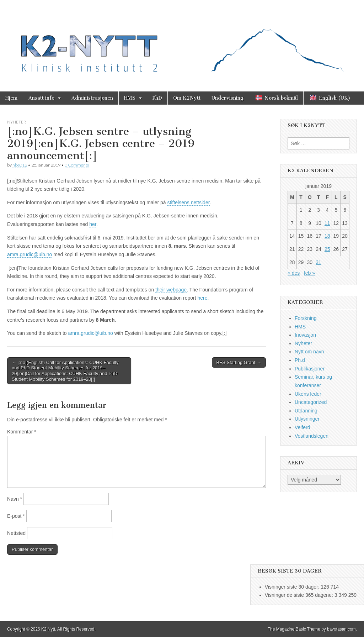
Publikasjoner (310, 369)
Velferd (302, 427)
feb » (309, 273)
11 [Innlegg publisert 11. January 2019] (327, 223)
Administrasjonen (92, 98)
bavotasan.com (341, 629)
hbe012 (19, 165)
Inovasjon (305, 335)
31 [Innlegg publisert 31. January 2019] (318, 262)
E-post (16, 516)
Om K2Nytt (186, 98)
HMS (129, 98)
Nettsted (16, 533)
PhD (157, 98)
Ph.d (300, 360)
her (92, 224)
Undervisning (227, 98)
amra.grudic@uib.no (29, 254)
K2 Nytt (48, 629)
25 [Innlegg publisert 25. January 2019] (327, 249)
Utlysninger (307, 419)
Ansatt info (41, 98)
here (202, 298)
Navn (14, 499)
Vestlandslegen (311, 436)
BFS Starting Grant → (238, 362)
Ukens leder (308, 394)
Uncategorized (311, 402)
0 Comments (77, 165)
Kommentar (21, 432)
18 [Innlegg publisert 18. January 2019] (327, 236)
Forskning (305, 318)
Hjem (11, 98)
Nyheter (16, 122)
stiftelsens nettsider (188, 202)
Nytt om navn (309, 351)
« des (294, 273)
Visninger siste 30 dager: (293, 587)
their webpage (171, 290)
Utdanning (306, 411)
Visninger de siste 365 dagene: (299, 595)
